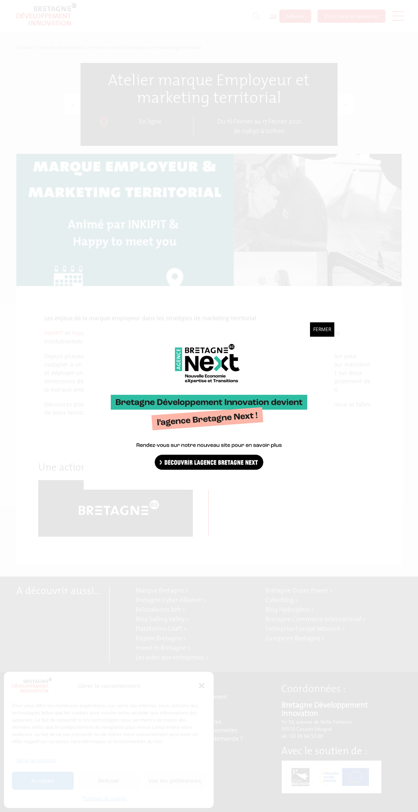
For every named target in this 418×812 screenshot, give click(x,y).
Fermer (322, 329)
